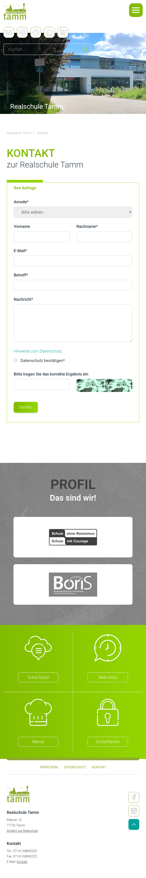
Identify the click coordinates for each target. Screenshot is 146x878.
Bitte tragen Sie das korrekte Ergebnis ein (51, 374)
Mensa (38, 741)
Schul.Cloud (38, 677)
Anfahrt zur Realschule (22, 831)
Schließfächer (108, 741)
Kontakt (43, 133)
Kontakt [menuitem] (99, 767)
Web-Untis (108, 677)
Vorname (22, 226)
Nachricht (23, 299)
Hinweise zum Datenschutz (38, 351)
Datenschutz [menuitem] (75, 767)
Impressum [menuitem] (49, 767)
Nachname (87, 226)
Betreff (21, 275)
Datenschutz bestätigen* (39, 360)
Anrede (21, 201)
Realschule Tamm (21, 133)
